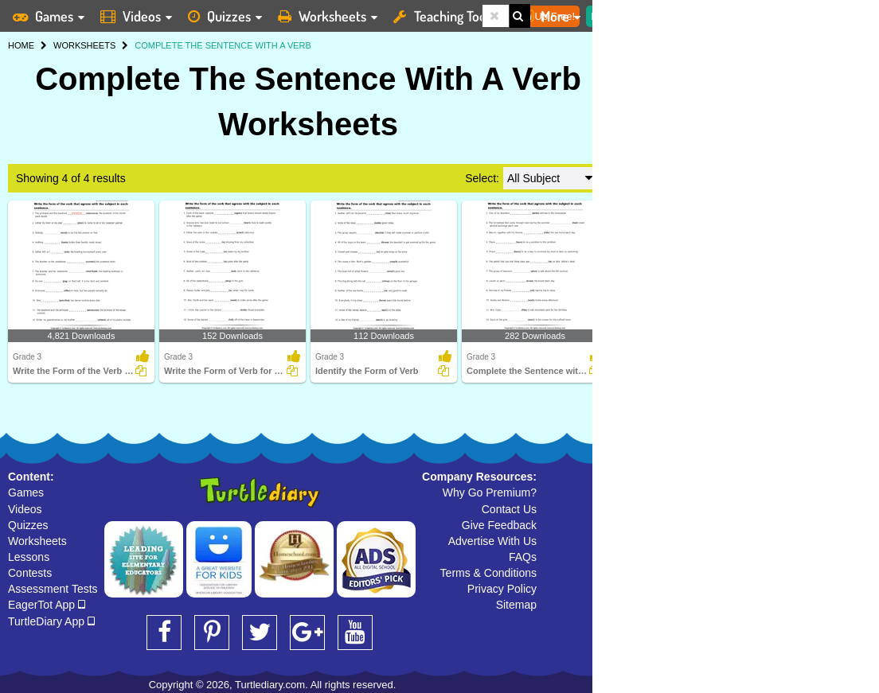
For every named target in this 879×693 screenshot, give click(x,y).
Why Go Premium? (490, 492)
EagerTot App (46, 604)
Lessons (28, 557)
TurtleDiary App (51, 621)
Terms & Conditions (488, 572)
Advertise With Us (492, 541)
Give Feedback (499, 525)
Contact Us (509, 509)
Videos (25, 509)
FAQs (523, 557)
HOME (21, 45)
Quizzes (28, 525)
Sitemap (516, 604)
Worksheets (37, 541)
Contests (30, 572)
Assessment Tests (53, 588)
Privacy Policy (502, 588)
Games (26, 492)
